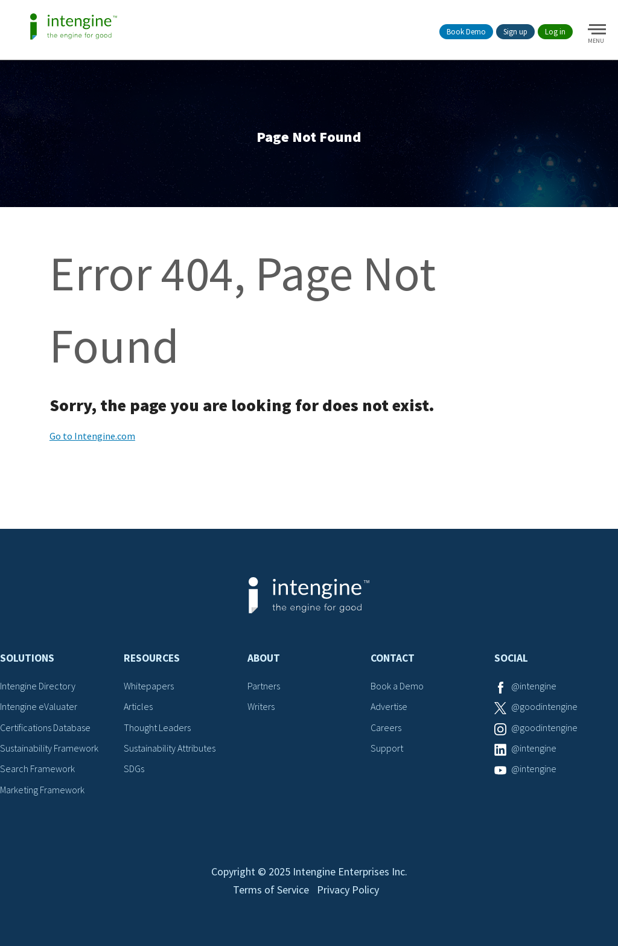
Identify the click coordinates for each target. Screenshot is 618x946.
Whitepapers (149, 686)
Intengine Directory (37, 686)
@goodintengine (544, 706)
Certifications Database (45, 727)
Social (511, 658)
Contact (393, 658)
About (263, 658)
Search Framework (37, 768)
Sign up (515, 32)
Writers (261, 706)
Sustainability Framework (49, 748)
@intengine (533, 686)
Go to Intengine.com (92, 436)
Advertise (389, 706)
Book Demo (466, 32)
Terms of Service (271, 889)
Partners (263, 686)
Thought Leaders (157, 727)
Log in (555, 32)
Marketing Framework (42, 790)
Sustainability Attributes (169, 748)
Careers (386, 727)
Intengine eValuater (38, 706)
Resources (152, 658)
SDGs (134, 768)
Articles (138, 706)
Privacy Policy (348, 889)
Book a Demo (397, 686)
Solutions (27, 658)
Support (387, 748)
